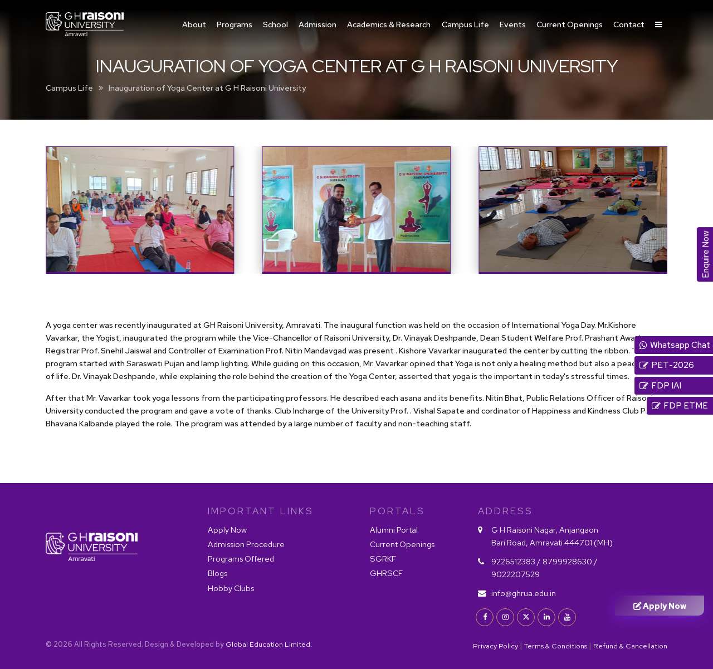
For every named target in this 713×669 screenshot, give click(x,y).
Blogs (217, 573)
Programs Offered (241, 558)
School (275, 24)
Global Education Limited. (269, 644)
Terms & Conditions (555, 646)
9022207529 (515, 574)
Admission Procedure (246, 544)
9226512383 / (517, 561)
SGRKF (383, 558)
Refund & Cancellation (630, 646)
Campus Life (465, 24)
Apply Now (227, 529)
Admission (317, 24)
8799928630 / (570, 561)
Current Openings (569, 24)
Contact (628, 24)
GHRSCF (386, 573)
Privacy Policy (495, 646)
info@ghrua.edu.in (523, 593)
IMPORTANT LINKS (261, 510)
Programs (234, 24)
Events (513, 24)
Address (505, 510)
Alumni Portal (394, 529)
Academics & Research (389, 24)
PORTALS (397, 510)
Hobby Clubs (231, 588)
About (194, 24)
